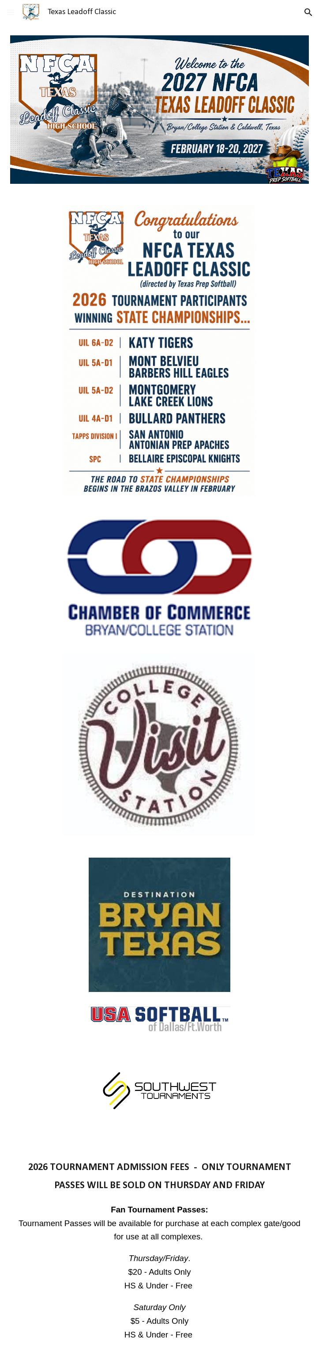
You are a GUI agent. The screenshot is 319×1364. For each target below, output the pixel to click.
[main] (159, 1254)
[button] (10, 12)
